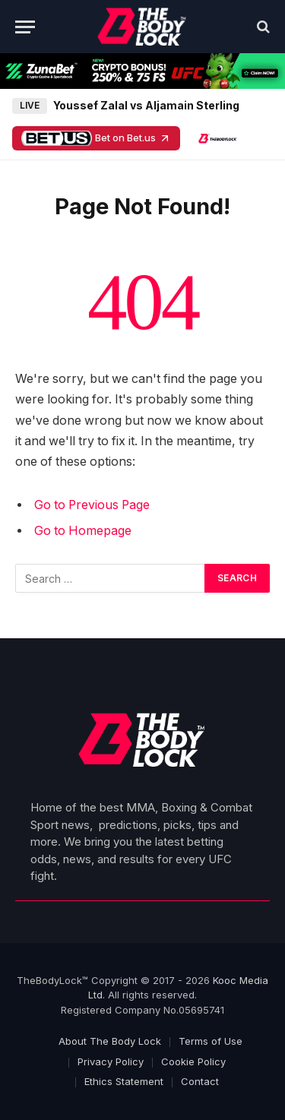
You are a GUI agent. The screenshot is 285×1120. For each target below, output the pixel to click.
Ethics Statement (123, 1081)
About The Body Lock (110, 1041)
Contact (200, 1081)
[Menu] (25, 27)
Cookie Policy (193, 1061)
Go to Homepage (82, 531)
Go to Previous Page (92, 505)
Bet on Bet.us (96, 138)
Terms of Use (210, 1041)
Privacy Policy (111, 1061)
